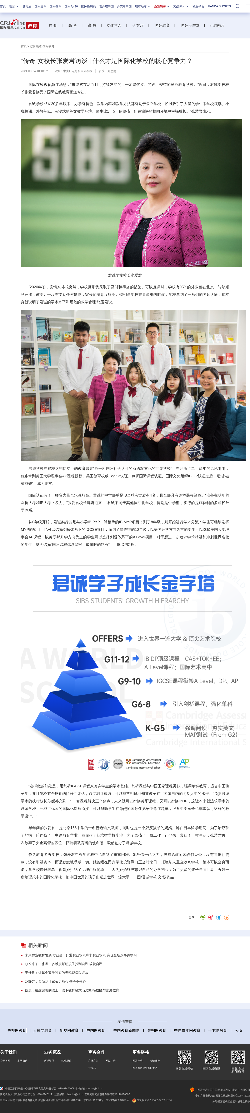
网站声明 (137, 1060)
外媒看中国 (124, 6)
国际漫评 (40, 6)
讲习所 (26, 6)
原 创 (54, 25)
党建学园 (113, 25)
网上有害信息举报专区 (145, 1067)
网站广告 (111, 1060)
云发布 (92, 1067)
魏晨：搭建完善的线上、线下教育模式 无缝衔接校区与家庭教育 (72, 990)
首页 (3, 6)
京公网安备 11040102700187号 (151, 1100)
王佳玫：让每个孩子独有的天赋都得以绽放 (56, 973)
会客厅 (137, 25)
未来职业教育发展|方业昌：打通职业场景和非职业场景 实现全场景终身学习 (81, 955)
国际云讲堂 (190, 25)
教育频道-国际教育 (42, 46)
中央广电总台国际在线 (77, 71)
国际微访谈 (88, 6)
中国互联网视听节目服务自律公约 (19, 1100)
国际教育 (162, 25)
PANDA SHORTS (219, 6)
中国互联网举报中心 (14, 1088)
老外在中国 (106, 6)
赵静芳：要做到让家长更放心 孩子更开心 (55, 981)
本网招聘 (22, 1060)
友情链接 (155, 1060)
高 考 (72, 25)
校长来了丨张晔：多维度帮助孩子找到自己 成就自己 (63, 964)
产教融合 (218, 25)
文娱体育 (181, 6)
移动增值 (66, 1060)
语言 (14, 6)
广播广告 (93, 1060)
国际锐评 (55, 6)
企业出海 (162, 6)
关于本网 (5, 1060)
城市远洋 (143, 6)
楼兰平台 (198, 6)
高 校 (94, 25)
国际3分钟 (71, 6)
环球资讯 (49, 1060)
